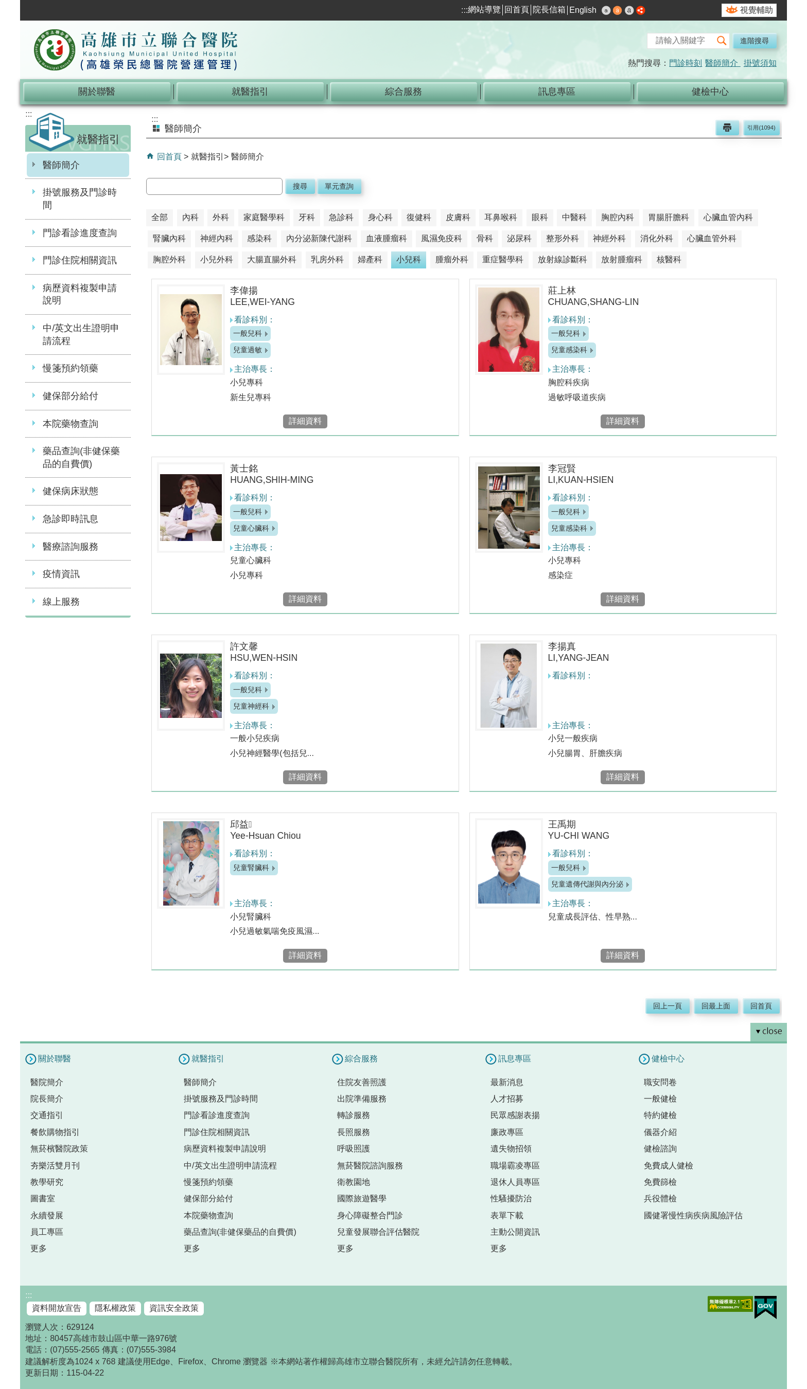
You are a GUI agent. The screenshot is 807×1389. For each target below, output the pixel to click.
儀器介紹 (660, 1132)
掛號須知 (760, 63)
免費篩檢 (660, 1182)
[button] (721, 40)
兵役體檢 (660, 1198)
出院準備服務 (362, 1098)
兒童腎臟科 (251, 867)
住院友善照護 (362, 1082)
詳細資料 (305, 421)
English (582, 10)
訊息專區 (556, 91)
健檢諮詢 (660, 1148)
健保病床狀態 (70, 491)
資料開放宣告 (56, 1308)
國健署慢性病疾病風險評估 (693, 1215)
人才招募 (506, 1098)
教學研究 (46, 1182)
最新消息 (506, 1082)
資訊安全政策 (174, 1308)
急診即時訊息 (70, 519)
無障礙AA (730, 1304)
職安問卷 (660, 1082)
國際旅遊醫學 (362, 1198)
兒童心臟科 (251, 528)
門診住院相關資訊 (80, 260)
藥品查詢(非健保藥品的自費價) (81, 457)
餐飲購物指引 (55, 1132)
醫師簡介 (722, 63)
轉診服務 (353, 1115)
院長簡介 (46, 1098)
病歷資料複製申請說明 (80, 294)
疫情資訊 (61, 574)
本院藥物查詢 (70, 424)
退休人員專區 (515, 1182)
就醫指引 (250, 91)
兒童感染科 (569, 350)
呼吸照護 (353, 1148)
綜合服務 (403, 91)
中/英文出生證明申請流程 (81, 334)
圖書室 (42, 1198)
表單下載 (506, 1215)
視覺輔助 (756, 10)
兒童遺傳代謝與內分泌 (587, 884)
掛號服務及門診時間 (80, 198)
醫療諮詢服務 (70, 547)
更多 (38, 1248)
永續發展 (46, 1215)
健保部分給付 (70, 396)
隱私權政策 (115, 1308)
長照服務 (353, 1132)
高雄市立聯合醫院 (135, 51)
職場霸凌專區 (515, 1165)
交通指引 (46, 1115)
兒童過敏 (247, 350)
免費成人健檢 (668, 1165)
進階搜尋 (754, 41)
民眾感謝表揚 (515, 1115)
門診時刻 (685, 63)
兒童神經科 (251, 706)
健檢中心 (710, 91)
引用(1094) (761, 127)
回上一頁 (667, 1006)
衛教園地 (353, 1182)
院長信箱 (549, 9)
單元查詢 (339, 186)
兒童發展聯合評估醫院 (378, 1232)
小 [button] (606, 10)
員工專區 (46, 1232)
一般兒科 (247, 333)
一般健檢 (660, 1098)
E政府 (766, 1307)
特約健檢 (660, 1115)
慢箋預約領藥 (70, 368)
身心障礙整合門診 (370, 1215)
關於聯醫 (96, 91)
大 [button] (629, 10)
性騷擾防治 (511, 1198)
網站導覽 (484, 9)
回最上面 (715, 1006)
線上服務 (61, 602)
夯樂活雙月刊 (55, 1165)
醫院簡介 (46, 1082)
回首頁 (516, 9)
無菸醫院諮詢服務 (370, 1165)
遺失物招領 (511, 1148)
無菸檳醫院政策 (59, 1148)
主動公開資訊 (515, 1232)
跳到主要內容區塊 (5, 5)
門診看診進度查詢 (80, 233)
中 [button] (617, 10)
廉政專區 (506, 1132)
